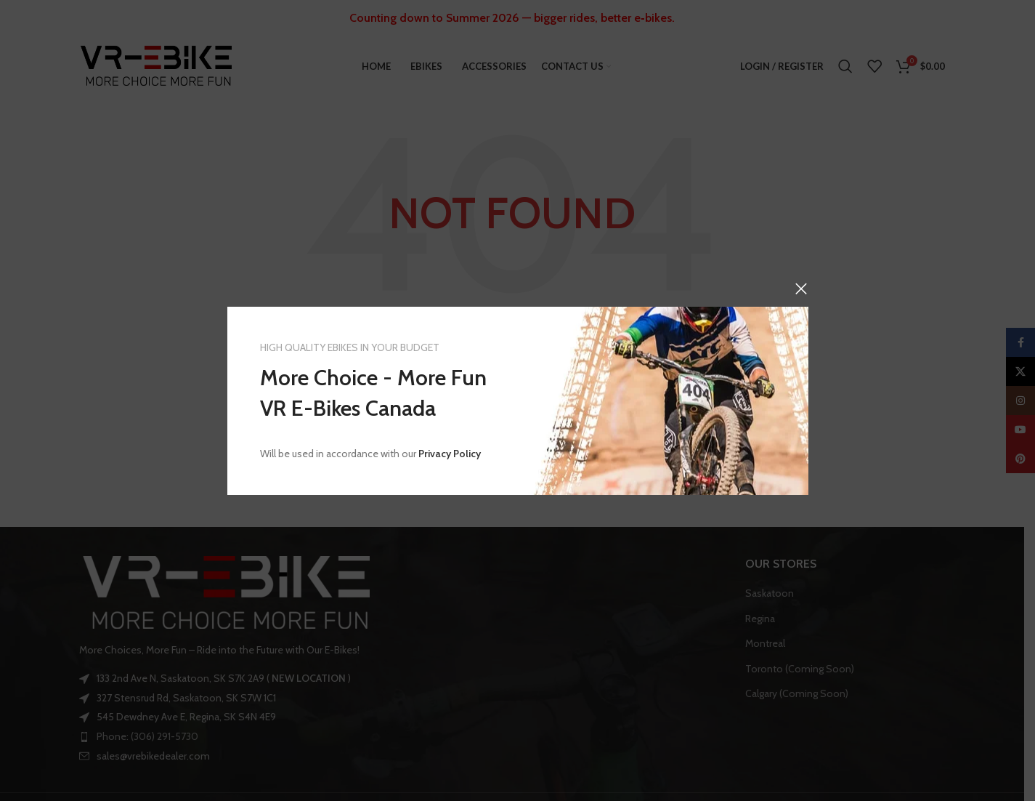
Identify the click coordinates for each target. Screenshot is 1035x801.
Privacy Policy (449, 453)
